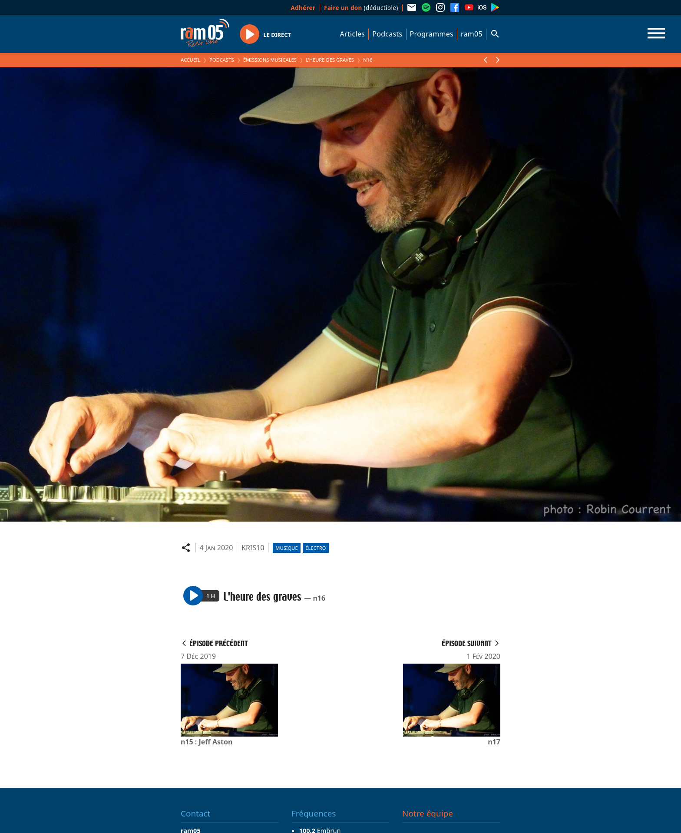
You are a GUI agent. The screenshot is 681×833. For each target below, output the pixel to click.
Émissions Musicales (270, 59)
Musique (286, 548)
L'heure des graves (330, 59)
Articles (352, 34)
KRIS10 (252, 547)
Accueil (190, 59)
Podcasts (387, 34)
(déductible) (361, 7)
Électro (315, 548)
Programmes (431, 34)
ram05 (472, 34)
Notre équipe (427, 813)
